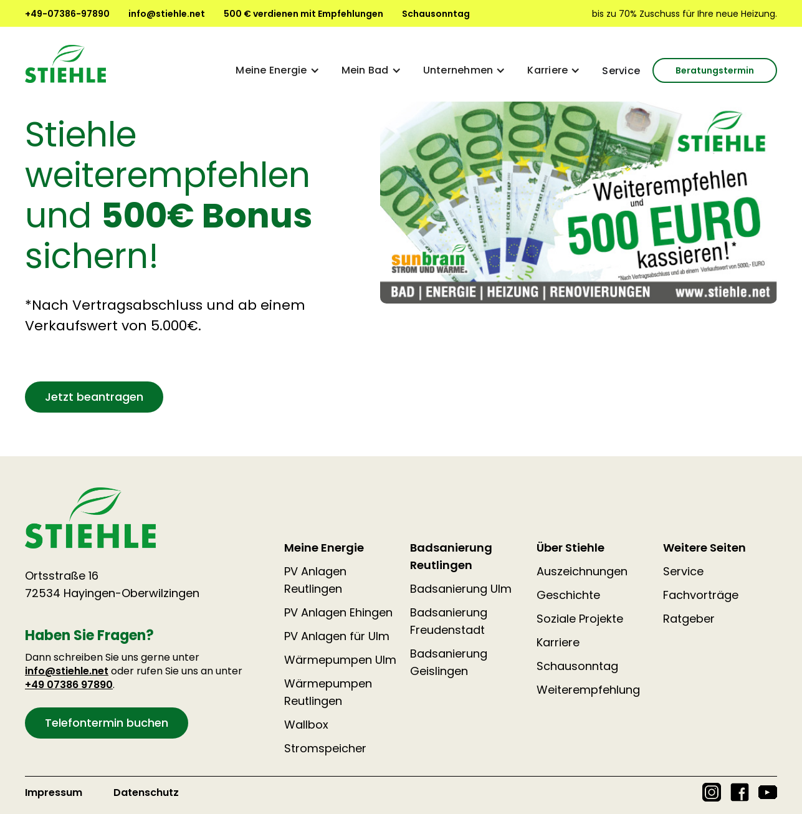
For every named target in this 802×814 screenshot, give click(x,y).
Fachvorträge (700, 595)
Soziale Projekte (580, 618)
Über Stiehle (570, 547)
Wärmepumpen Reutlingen (328, 692)
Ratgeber (689, 618)
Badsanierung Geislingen (448, 662)
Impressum (53, 792)
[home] (65, 64)
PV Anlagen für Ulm (336, 636)
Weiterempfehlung (588, 689)
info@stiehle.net (166, 13)
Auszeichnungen (582, 571)
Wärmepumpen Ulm (340, 660)
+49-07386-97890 (67, 13)
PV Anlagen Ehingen (338, 612)
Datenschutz (146, 792)
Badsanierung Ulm (461, 588)
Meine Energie (324, 547)
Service (621, 71)
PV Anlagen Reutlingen (315, 579)
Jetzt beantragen (94, 397)
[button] (275, 70)
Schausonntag (436, 13)
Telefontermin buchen (106, 722)
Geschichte (568, 595)
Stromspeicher (325, 748)
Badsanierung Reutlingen (451, 556)
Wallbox (306, 724)
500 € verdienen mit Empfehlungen (303, 13)
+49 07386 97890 (69, 685)
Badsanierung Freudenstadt (448, 621)
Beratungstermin (714, 70)
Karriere (558, 642)
